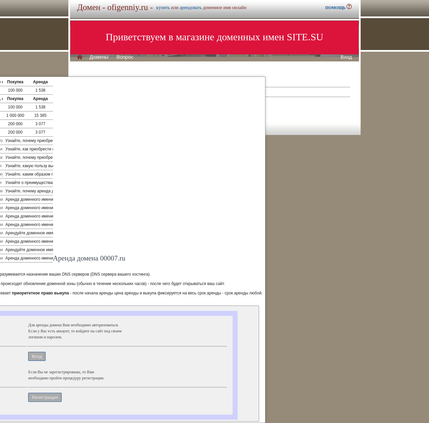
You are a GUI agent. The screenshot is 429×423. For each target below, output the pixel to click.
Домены (98, 57)
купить (163, 7)
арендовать (191, 7)
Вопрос (124, 57)
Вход (346, 57)
